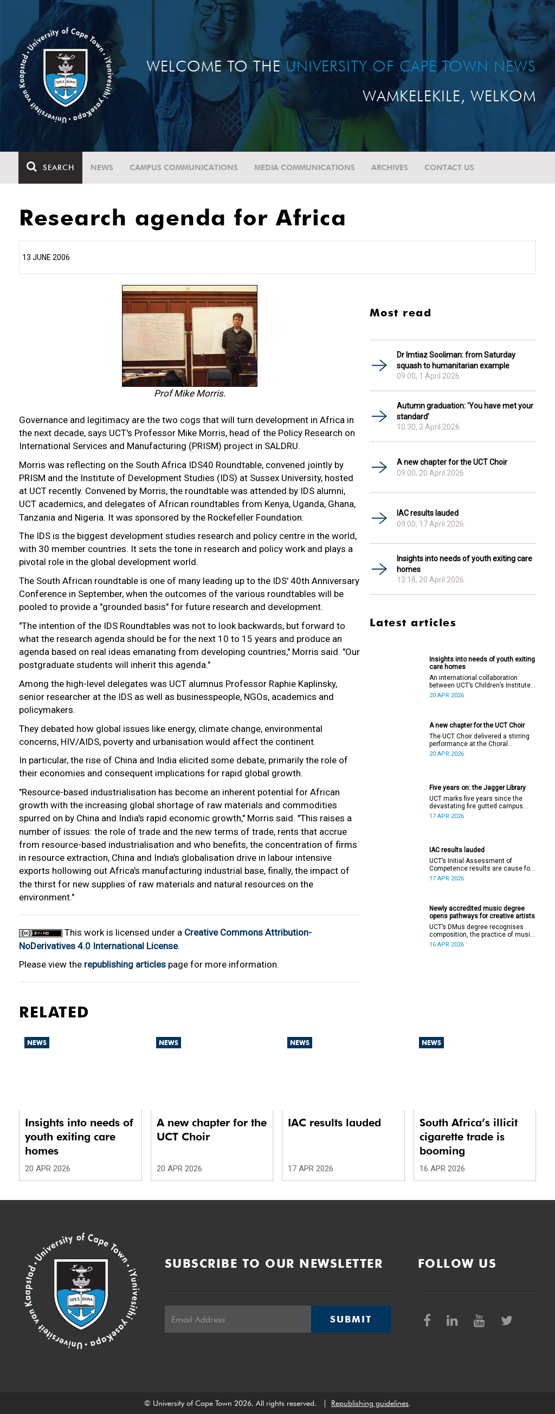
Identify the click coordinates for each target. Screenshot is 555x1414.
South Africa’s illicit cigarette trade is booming (469, 1136)
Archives (390, 167)
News (102, 167)
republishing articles (125, 964)
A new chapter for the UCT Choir (452, 462)
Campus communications (184, 167)
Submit (350, 1319)
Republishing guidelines (370, 1403)
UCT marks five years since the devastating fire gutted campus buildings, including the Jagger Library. (476, 802)
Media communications (305, 167)
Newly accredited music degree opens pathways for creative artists (482, 912)
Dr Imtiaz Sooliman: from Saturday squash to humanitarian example (456, 360)
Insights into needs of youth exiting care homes (464, 564)
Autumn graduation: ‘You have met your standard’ (465, 411)
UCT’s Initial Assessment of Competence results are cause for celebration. (480, 864)
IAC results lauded (428, 513)
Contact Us (450, 167)
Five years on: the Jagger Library (477, 788)
